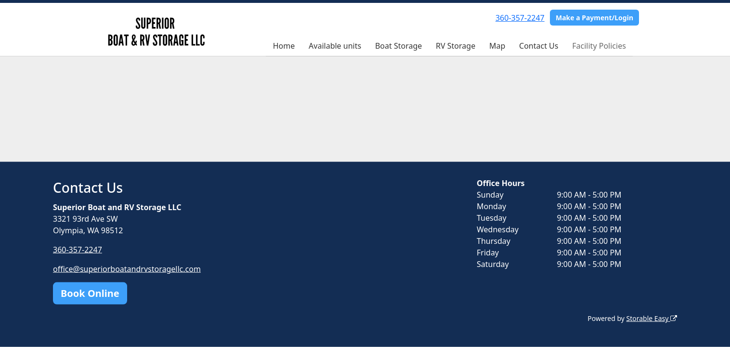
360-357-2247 (520, 18)
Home (284, 45)
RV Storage (455, 45)
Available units (335, 45)
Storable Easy (651, 318)
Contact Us (538, 45)
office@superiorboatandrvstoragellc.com (127, 269)
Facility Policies (599, 45)
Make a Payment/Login (594, 17)
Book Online (90, 293)
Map (497, 45)
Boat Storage (398, 45)
